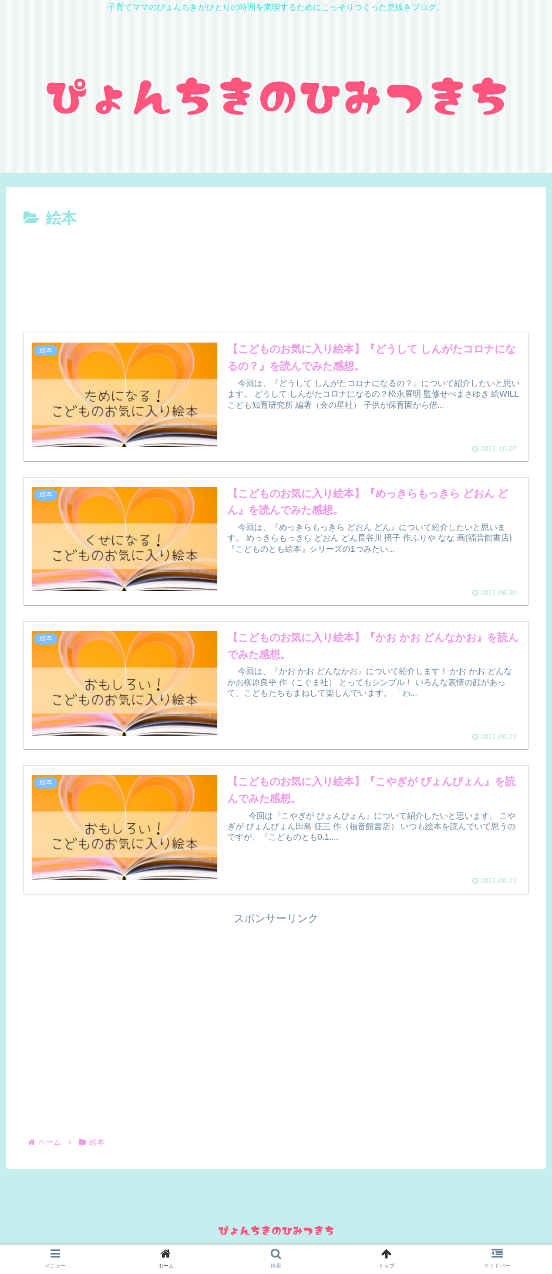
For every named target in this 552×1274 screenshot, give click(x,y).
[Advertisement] (276, 263)
